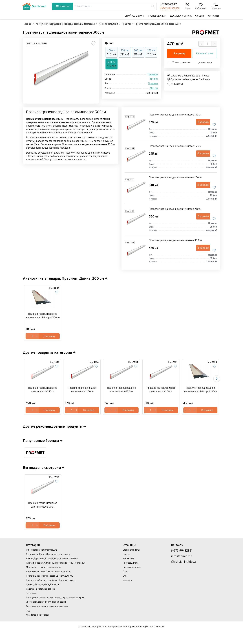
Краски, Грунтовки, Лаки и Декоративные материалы (52, 558)
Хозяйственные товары (37, 615)
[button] (217, 379)
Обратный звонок (170, 8)
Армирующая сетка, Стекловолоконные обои (48, 571)
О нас (125, 571)
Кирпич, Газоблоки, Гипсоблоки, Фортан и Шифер (50, 580)
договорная (205, 62)
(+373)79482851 (168, 4)
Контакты (213, 16)
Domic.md (34, 6)
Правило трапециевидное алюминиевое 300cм (63, 32)
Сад (28, 610)
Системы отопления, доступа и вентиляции (47, 606)
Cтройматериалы (134, 16)
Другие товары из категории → (49, 352)
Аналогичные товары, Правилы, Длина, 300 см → (65, 278)
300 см (154, 88)
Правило (153, 83)
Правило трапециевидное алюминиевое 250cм (175, 208)
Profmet (153, 78)
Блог (125, 576)
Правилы (153, 74)
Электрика (31, 593)
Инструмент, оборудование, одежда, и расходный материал (55, 597)
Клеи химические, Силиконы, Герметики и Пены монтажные (55, 563)
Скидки (199, 16)
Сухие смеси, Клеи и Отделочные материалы (48, 554)
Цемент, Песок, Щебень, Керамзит (43, 584)
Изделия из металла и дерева (40, 589)
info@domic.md (181, 556)
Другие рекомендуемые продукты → (54, 426)
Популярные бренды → (43, 441)
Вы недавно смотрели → (43, 467)
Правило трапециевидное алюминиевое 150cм (175, 146)
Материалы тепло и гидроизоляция (43, 567)
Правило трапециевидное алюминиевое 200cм (175, 177)
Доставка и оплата (181, 16)
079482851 (175, 84)
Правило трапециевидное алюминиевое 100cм (175, 114)
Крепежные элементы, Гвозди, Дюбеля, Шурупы (49, 576)
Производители (157, 16)
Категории (33, 545)
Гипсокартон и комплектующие (41, 550)
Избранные (128, 558)
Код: (129, 117)
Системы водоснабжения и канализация (46, 602)
